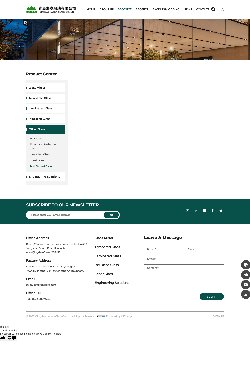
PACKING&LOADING (166, 9)
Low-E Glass (37, 160)
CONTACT (202, 9)
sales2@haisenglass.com (41, 284)
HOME (91, 9)
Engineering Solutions (44, 176)
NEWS (188, 9)
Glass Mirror (37, 87)
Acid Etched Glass (41, 166)
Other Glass (37, 129)
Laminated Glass (40, 108)
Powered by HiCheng (119, 316)
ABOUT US (106, 9)
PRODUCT (124, 9)
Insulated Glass (39, 119)
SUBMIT (212, 296)
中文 (221, 9)
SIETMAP (218, 316)
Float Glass (36, 138)
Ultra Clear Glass (40, 154)
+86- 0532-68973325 (38, 298)
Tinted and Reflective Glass (43, 146)
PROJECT (142, 9)
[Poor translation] (11, 338)
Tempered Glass (40, 98)
